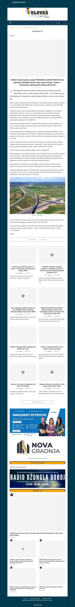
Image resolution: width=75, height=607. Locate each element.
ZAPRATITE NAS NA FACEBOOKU (18, 467)
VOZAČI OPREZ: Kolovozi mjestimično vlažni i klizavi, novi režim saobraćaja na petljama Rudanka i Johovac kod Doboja (52, 561)
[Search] (57, 23)
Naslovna (12, 27)
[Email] (41, 5)
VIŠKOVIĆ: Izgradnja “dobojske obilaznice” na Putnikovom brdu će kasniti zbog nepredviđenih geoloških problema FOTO (21, 561)
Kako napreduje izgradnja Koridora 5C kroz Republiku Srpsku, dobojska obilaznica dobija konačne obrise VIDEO (23, 310)
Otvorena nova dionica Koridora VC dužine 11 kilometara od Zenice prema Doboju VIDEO (23, 268)
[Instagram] (36, 5)
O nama (25, 598)
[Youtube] (39, 5)
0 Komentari (42, 239)
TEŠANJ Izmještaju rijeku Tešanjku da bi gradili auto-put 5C (50, 587)
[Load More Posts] (37, 402)
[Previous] (28, 2)
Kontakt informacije (35, 598)
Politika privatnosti (46, 598)
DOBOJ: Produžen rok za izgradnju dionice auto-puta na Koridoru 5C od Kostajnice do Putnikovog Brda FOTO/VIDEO (23, 588)
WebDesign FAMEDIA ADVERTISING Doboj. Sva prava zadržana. (37, 600)
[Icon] (52, 255)
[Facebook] (33, 5)
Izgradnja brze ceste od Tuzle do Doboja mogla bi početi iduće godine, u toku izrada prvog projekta (36, 534)
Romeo (21, 273)
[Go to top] (37, 605)
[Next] (30, 2)
